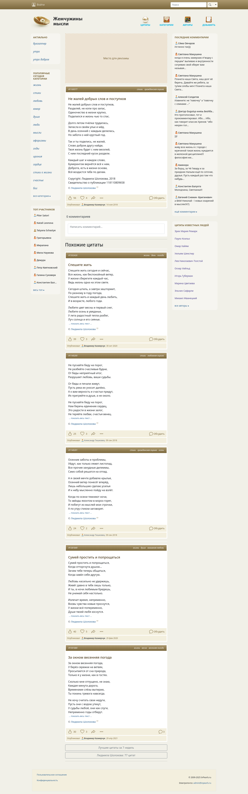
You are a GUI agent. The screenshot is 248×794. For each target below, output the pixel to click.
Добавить (209, 18)
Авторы (187, 18)
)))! (176, 136)
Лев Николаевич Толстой (189, 261)
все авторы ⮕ (182, 305)
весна (144, 648)
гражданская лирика (154, 89)
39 (74, 339)
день (153, 255)
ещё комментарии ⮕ (186, 211)
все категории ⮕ (42, 195)
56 (74, 197)
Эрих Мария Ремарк (186, 231)
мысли (37, 132)
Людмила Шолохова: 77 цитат (116, 755)
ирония (37, 156)
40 (74, 631)
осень (161, 450)
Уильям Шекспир (184, 253)
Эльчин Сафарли (184, 290)
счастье (38, 180)
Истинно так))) (183, 46)
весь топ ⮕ (39, 289)
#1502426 (72, 255)
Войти (38, 4)
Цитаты (145, 18)
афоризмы (39, 140)
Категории (166, 18)
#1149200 (72, 355)
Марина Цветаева (185, 283)
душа (143, 547)
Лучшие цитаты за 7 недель (116, 747)
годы (36, 148)
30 (74, 731)
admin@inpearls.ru (202, 783)
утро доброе (41, 59)
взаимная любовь (156, 547)
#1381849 (72, 547)
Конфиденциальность (47, 780)
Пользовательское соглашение (52, 774)
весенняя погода (156, 648)
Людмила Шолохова (83, 329)
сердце (37, 164)
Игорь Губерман (184, 275)
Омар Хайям (182, 246)
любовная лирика (156, 355)
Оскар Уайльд (182, 268)
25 (74, 433)
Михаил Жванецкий (186, 298)
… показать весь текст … (80, 323)
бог (35, 188)
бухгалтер (39, 43)
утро (36, 51)
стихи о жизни (42, 172)
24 (74, 528)
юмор (36, 109)
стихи (140, 89)
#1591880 (72, 648)
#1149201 (72, 450)
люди (36, 124)
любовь (38, 101)
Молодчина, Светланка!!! (189, 189)
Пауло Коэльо (182, 238)
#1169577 (72, 89)
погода (161, 255)
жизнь (147, 255)
